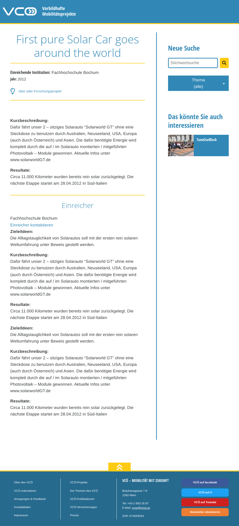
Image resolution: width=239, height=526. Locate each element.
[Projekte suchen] (224, 63)
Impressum (21, 515)
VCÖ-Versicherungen (83, 507)
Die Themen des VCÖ (84, 490)
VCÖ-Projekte (79, 482)
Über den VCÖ (23, 482)
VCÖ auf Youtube (205, 502)
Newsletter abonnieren (205, 512)
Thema (198, 84)
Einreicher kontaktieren (31, 225)
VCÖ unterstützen (25, 490)
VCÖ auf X (205, 492)
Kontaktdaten (22, 507)
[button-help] (77, 91)
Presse (74, 515)
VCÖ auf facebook (205, 482)
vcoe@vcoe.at (141, 507)
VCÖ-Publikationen (82, 499)
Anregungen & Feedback (30, 499)
